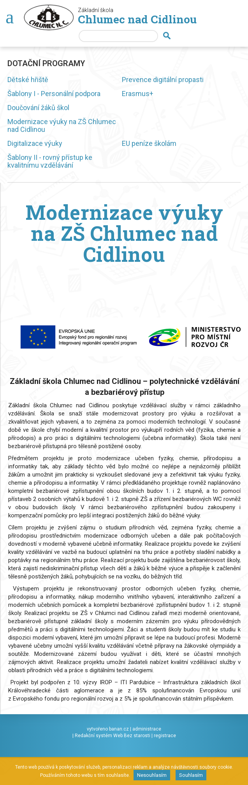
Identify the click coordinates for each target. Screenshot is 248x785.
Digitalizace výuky (34, 143)
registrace (165, 735)
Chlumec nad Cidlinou (137, 19)
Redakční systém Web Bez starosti (112, 735)
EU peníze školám (149, 143)
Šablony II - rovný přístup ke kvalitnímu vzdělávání (49, 161)
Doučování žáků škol (38, 107)
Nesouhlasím (152, 775)
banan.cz (119, 729)
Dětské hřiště (27, 79)
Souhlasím (191, 775)
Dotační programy (46, 63)
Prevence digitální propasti (163, 79)
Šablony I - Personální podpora (53, 93)
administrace (146, 729)
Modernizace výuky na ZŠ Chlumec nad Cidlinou (61, 125)
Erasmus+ (137, 93)
